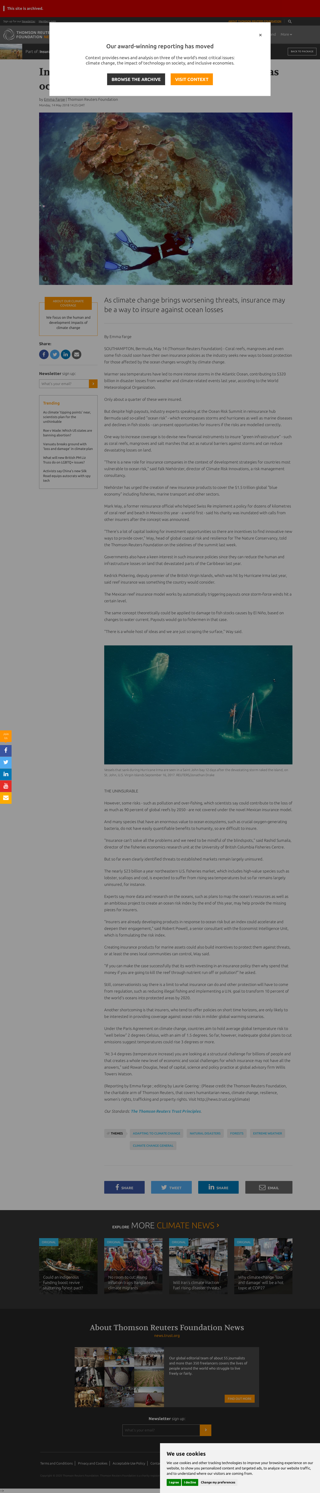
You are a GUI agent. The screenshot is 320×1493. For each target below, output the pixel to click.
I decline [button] (190, 1482)
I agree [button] (174, 1482)
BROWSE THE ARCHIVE (136, 79)
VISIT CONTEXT (191, 79)
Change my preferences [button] (218, 1482)
